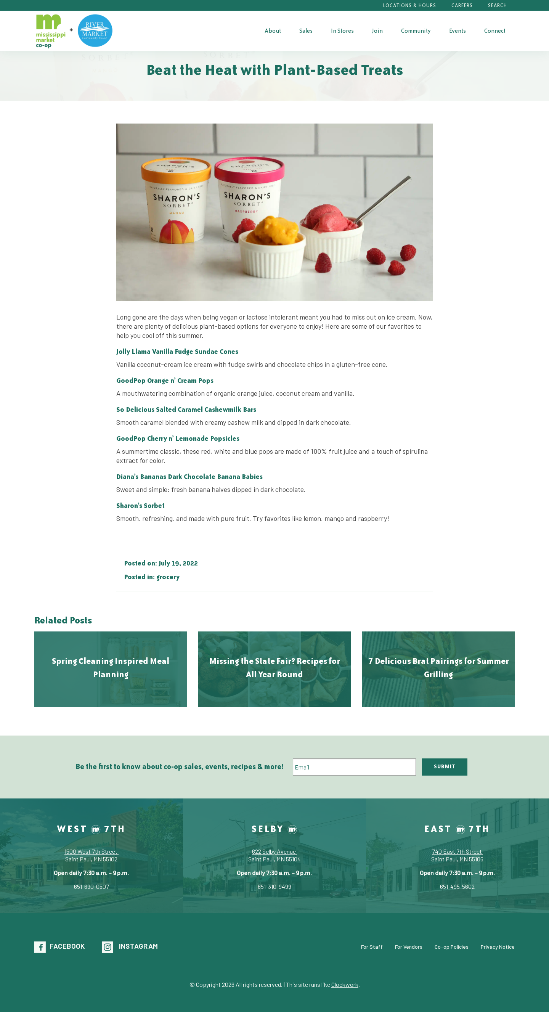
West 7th (91, 828)
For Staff (372, 946)
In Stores (342, 31)
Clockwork (344, 984)
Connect (495, 31)
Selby (274, 828)
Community (416, 31)
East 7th (457, 828)
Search (497, 5)
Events (457, 31)
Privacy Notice (498, 946)
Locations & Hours (409, 5)
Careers (462, 5)
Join (377, 31)
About (273, 31)
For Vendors (408, 946)
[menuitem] (272, 30)
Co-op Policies (452, 946)
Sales (306, 31)
